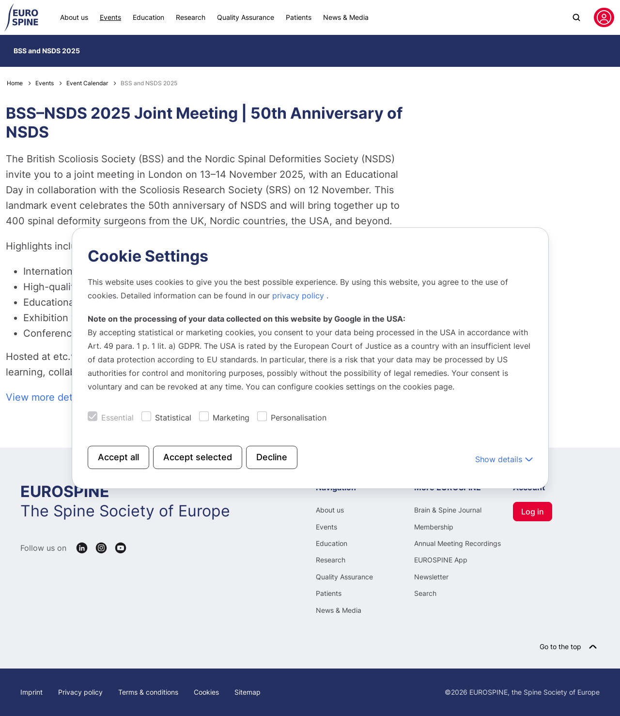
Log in (532, 511)
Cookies (206, 692)
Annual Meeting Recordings (457, 543)
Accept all (118, 457)
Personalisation (298, 417)
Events (110, 17)
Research (190, 17)
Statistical (173, 417)
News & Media (346, 17)
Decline (271, 457)
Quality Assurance (245, 17)
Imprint (31, 692)
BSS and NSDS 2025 (47, 51)
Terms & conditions (148, 692)
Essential (117, 417)
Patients (298, 17)
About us (74, 17)
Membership (433, 527)
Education (148, 17)
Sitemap (247, 692)
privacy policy (299, 295)
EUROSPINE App (440, 560)
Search (425, 593)
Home (15, 83)
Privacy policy (80, 692)
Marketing (231, 417)
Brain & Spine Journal (447, 510)
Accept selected (197, 457)
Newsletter (431, 577)
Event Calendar (87, 83)
